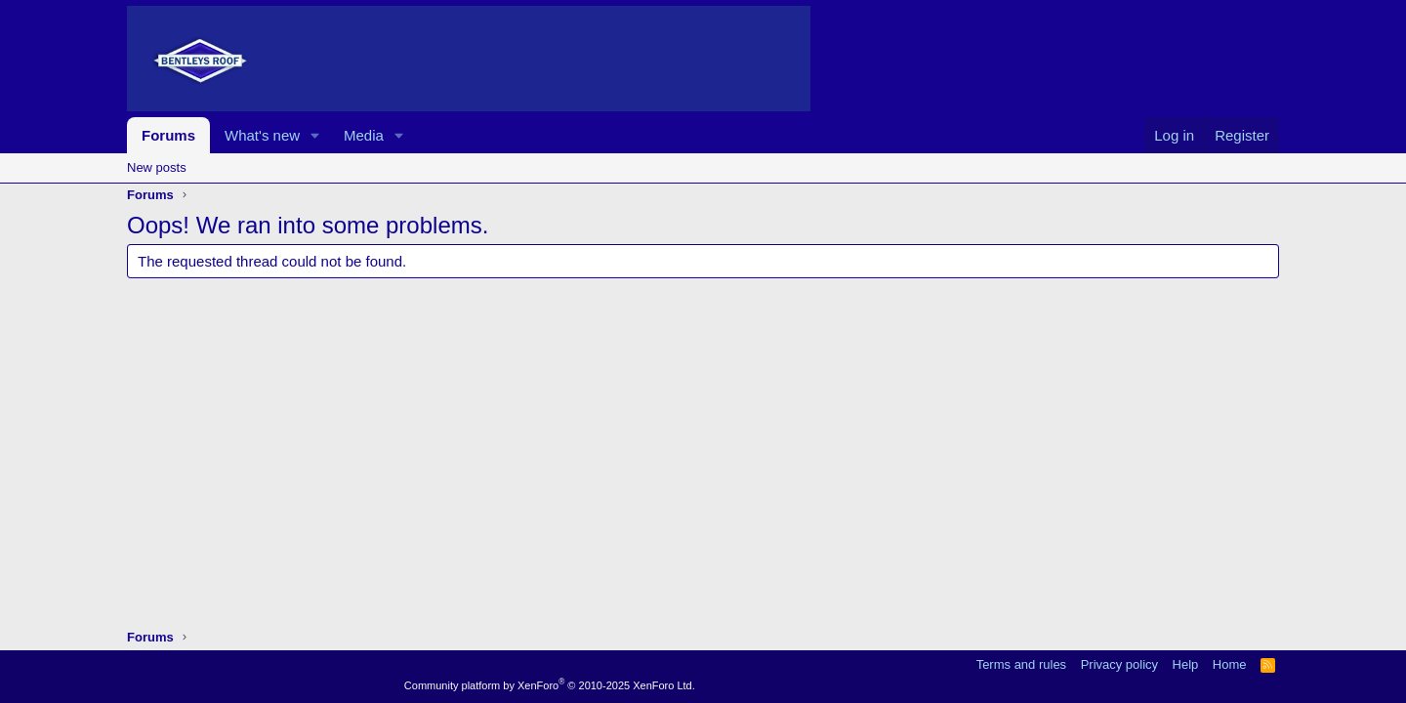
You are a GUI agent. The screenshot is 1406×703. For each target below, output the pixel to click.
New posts (156, 167)
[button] (315, 135)
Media (364, 135)
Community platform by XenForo (549, 685)
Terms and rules (1021, 664)
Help (1186, 664)
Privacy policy (1119, 664)
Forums (168, 135)
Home (1230, 664)
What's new (262, 135)
